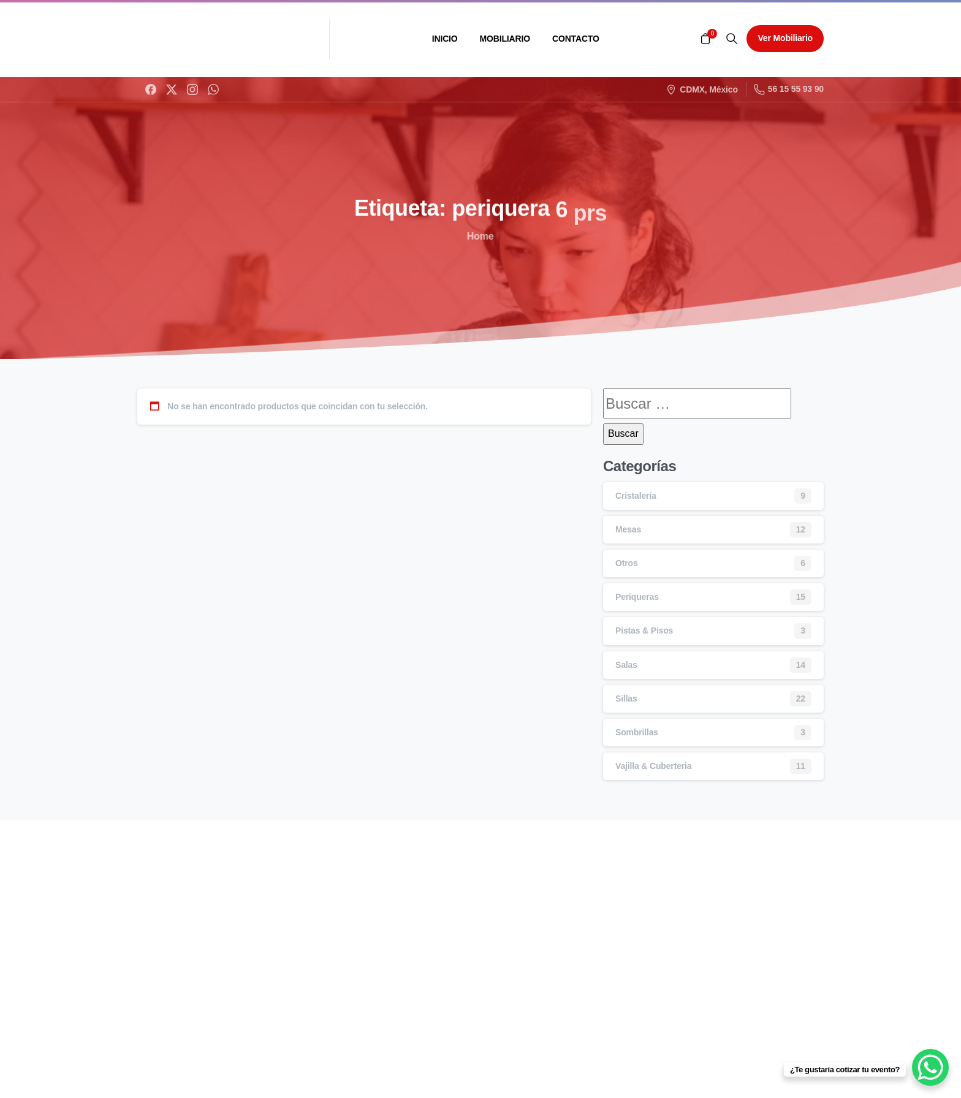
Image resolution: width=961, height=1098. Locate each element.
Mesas (628, 529)
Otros (626, 563)
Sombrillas (636, 732)
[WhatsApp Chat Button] (930, 1067)
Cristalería (635, 496)
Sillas (626, 698)
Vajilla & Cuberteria (653, 766)
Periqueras (637, 597)
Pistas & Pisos (644, 630)
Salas (626, 665)
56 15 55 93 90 (789, 89)
